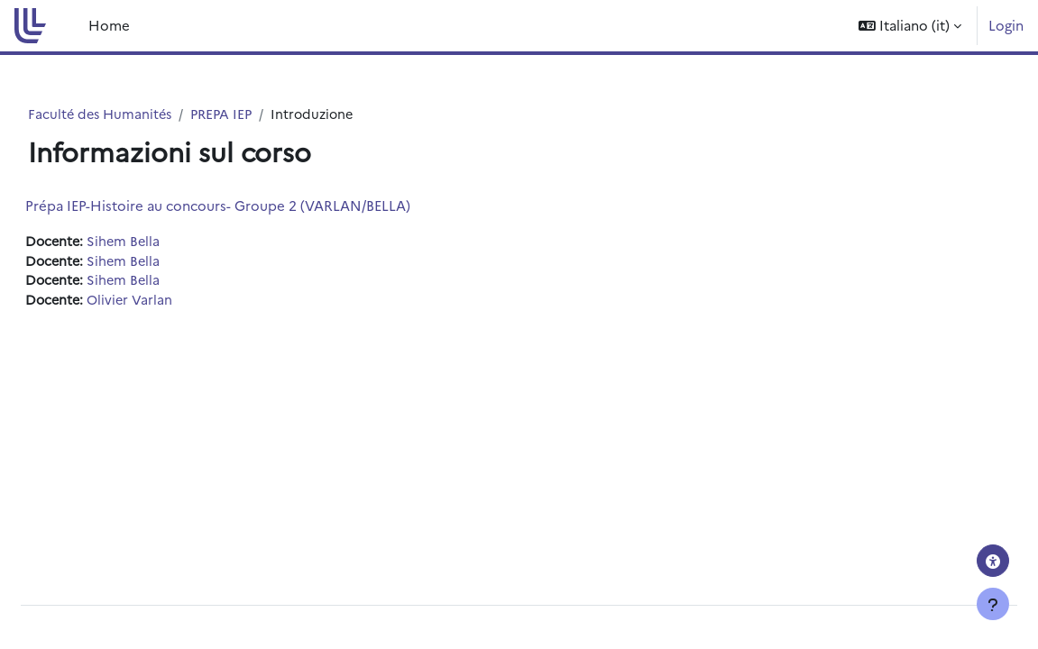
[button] (910, 25)
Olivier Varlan (176, 302)
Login (1006, 24)
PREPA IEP (264, 114)
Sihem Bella (170, 242)
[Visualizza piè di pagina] (993, 604)
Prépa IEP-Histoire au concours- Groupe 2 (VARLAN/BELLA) (261, 206)
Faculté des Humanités (138, 114)
